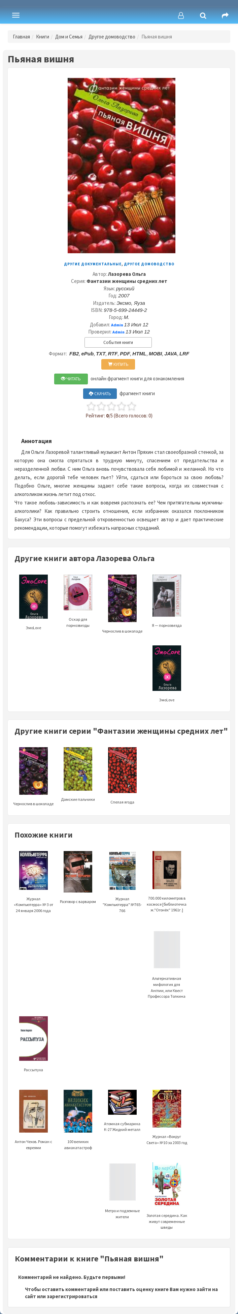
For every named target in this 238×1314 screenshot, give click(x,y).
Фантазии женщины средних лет (127, 281)
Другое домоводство (112, 36)
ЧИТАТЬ (71, 379)
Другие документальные (93, 264)
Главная (21, 36)
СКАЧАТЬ (100, 394)
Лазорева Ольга (127, 274)
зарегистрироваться (72, 1296)
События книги (118, 342)
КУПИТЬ (118, 364)
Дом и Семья (68, 36)
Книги (42, 36)
